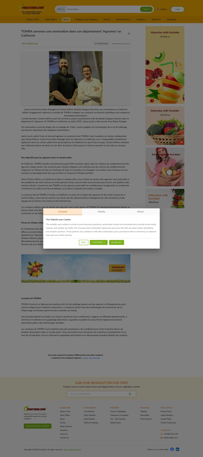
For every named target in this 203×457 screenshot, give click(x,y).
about (140, 211)
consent (62, 212)
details (101, 211)
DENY (83, 242)
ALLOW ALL (116, 242)
